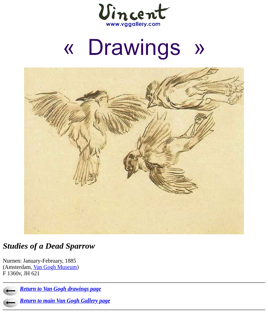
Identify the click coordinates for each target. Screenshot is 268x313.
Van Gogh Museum (55, 267)
